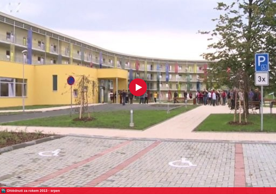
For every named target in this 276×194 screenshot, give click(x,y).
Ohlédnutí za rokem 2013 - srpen (33, 191)
